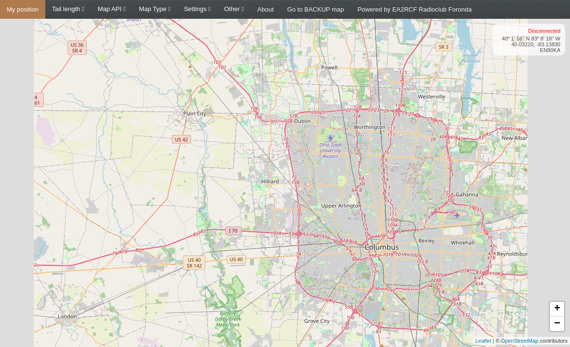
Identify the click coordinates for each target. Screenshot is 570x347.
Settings (197, 9)
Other (234, 9)
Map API (112, 9)
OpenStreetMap (520, 341)
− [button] (557, 324)
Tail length (68, 9)
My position (23, 9)
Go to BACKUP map (315, 9)
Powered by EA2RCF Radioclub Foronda (414, 9)
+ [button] (557, 309)
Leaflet (483, 341)
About (266, 9)
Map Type (154, 9)
